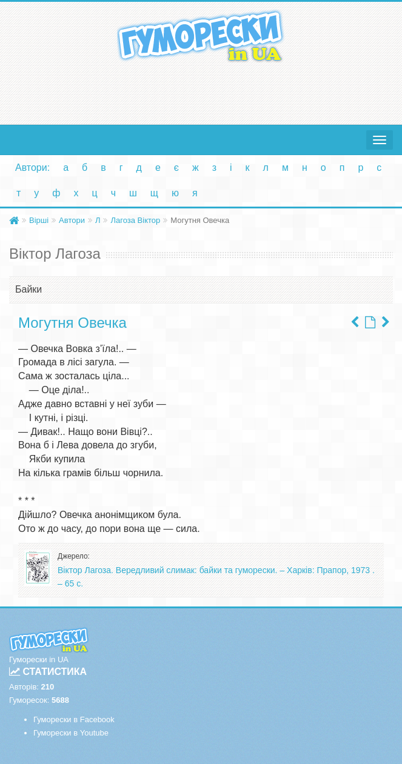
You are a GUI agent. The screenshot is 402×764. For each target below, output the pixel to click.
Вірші (39, 220)
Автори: (32, 167)
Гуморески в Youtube (71, 732)
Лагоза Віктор (135, 220)
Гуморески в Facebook (74, 719)
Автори (72, 220)
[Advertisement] (201, 91)
